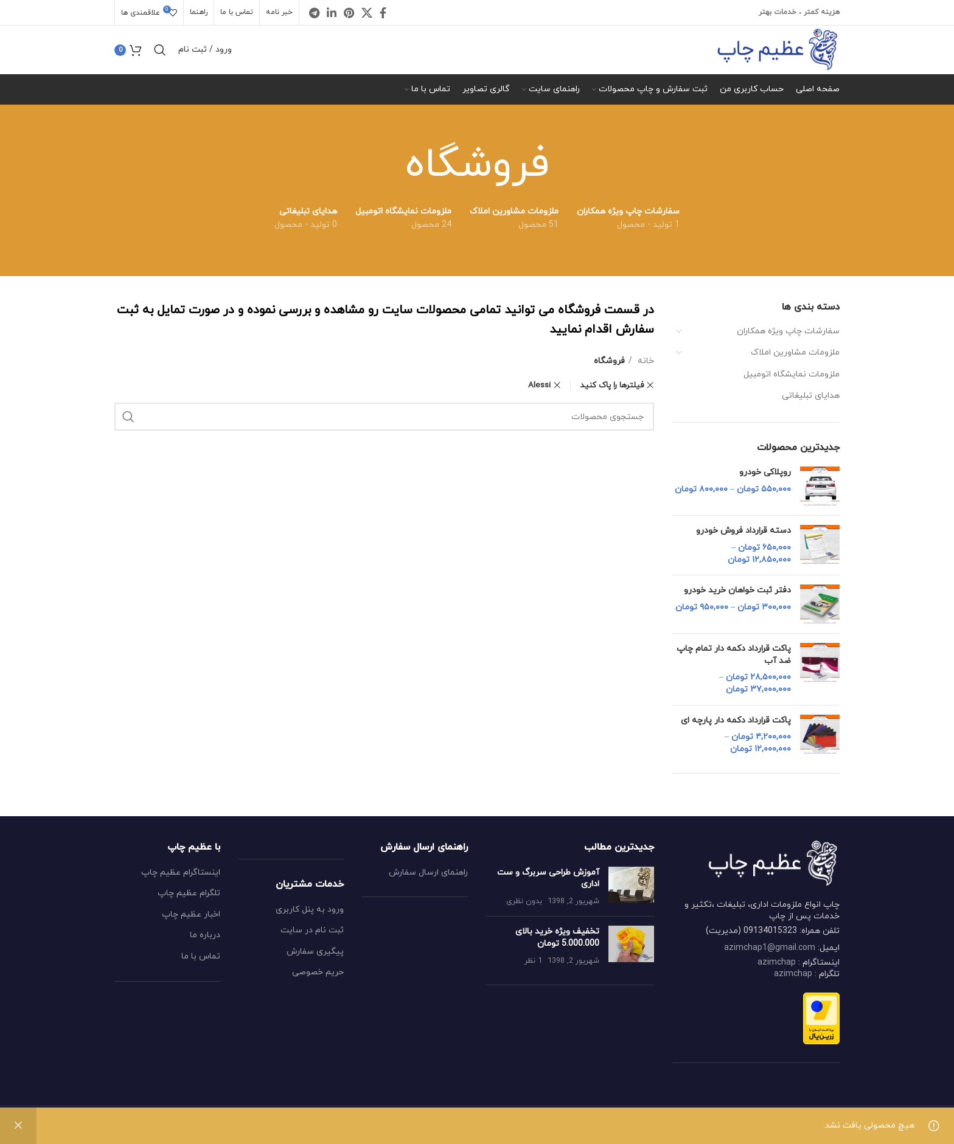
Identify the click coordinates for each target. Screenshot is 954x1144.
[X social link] (367, 13)
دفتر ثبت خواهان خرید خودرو (737, 590)
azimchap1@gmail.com (769, 948)
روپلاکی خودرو (765, 472)
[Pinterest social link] (349, 13)
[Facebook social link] (383, 13)
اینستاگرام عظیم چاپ (180, 872)
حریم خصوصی (318, 972)
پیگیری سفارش (315, 951)
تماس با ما (200, 956)
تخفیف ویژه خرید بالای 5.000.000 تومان (557, 937)
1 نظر (533, 960)
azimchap (776, 962)
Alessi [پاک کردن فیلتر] (539, 385)
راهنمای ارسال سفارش (428, 872)
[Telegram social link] (314, 13)
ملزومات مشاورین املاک (795, 352)
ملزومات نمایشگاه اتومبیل (791, 374)
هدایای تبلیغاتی (811, 395)
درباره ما (205, 935)
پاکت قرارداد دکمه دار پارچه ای (736, 720)
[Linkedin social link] (331, 13)
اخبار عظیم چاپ (191, 914)
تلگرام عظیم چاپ (189, 893)
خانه (644, 361)
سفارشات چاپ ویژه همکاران (788, 331)
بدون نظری (524, 901)
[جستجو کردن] (160, 50)
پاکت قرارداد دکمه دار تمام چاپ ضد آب (734, 655)
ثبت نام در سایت (312, 930)
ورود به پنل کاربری (310, 909)
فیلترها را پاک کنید (612, 385)
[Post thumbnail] (631, 887)
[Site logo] (777, 49)
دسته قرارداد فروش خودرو (743, 530)
